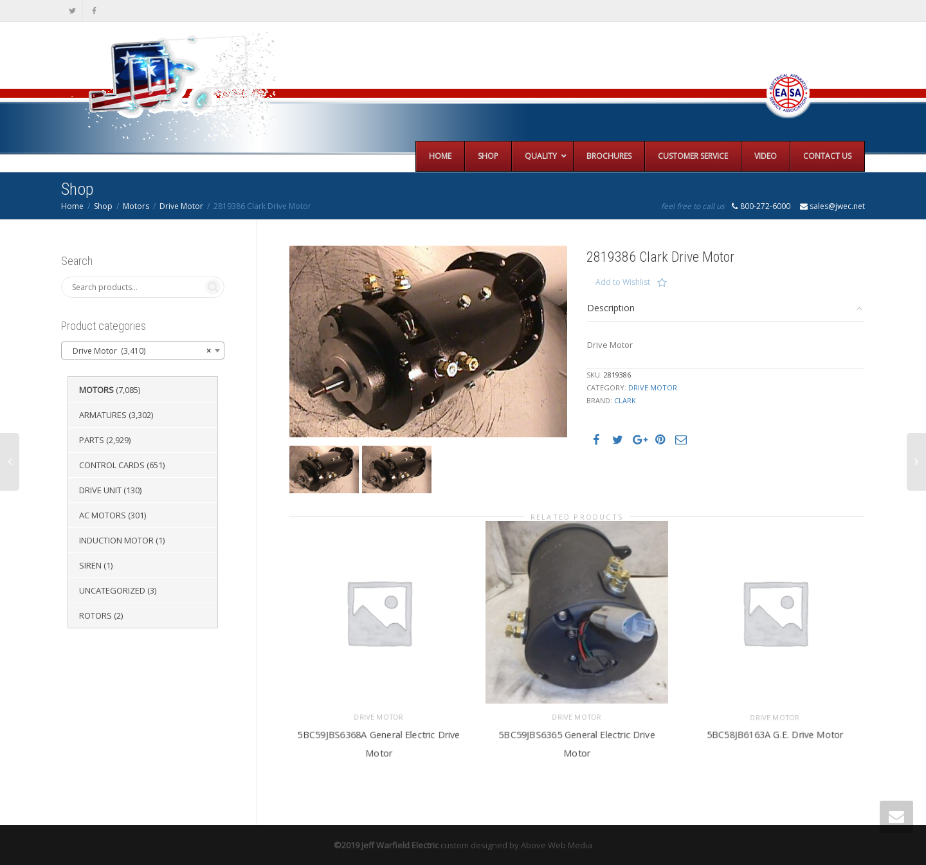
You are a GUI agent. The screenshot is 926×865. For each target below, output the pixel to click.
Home (72, 206)
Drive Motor (181, 206)
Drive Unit (100, 490)
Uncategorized (112, 590)
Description (611, 308)
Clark (625, 400)
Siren (90, 565)
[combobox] (142, 350)
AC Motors (102, 515)
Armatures (103, 415)
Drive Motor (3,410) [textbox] (139, 351)
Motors (136, 206)
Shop (103, 206)
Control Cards (112, 465)
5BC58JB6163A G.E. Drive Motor (774, 733)
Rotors (95, 615)
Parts (91, 440)
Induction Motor (116, 540)
